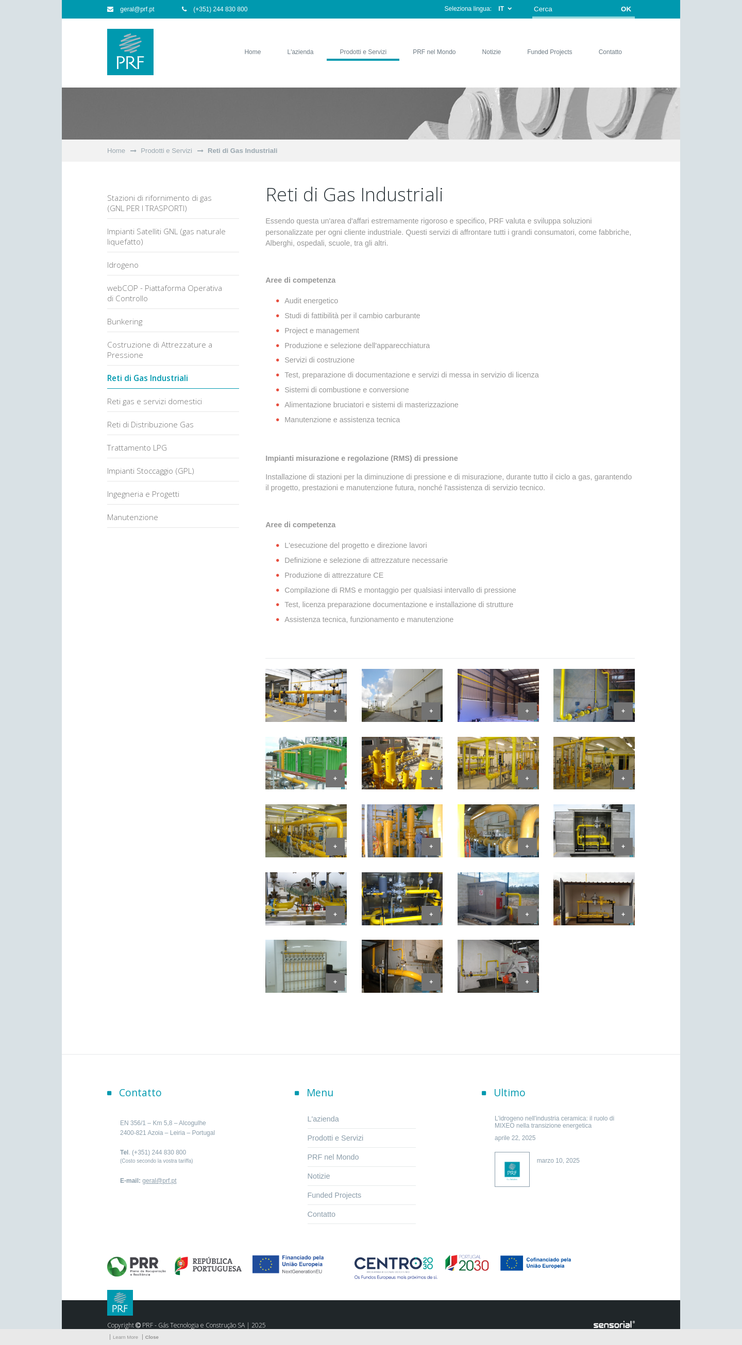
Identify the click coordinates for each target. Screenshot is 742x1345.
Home (116, 150)
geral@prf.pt (131, 9)
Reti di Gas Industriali (243, 150)
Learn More (125, 1337)
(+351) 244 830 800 (214, 9)
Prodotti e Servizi (166, 150)
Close (152, 1337)
